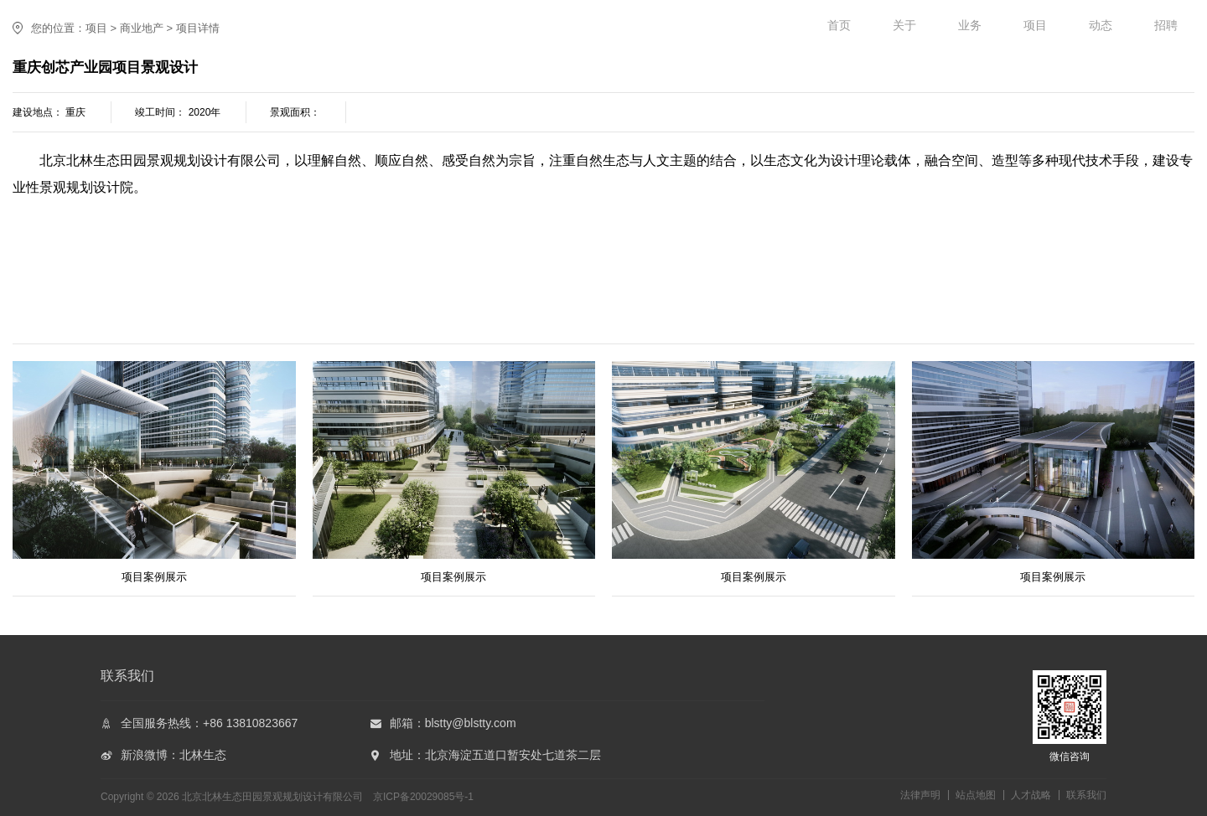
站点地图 (976, 795)
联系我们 (1086, 795)
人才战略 (1031, 795)
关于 (904, 25)
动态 (1100, 25)
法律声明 (920, 795)
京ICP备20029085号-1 (423, 797)
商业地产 (141, 28)
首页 (839, 25)
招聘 (1166, 25)
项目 (1035, 25)
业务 (970, 25)
